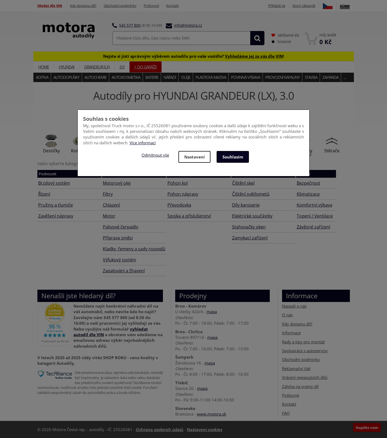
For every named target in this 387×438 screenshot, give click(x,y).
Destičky (51, 151)
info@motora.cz (188, 25)
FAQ (286, 413)
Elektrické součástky (252, 216)
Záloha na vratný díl (300, 386)
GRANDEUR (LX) (97, 66)
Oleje (185, 77)
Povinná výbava (245, 77)
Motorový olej (117, 183)
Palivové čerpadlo (120, 227)
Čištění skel (243, 183)
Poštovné (151, 6)
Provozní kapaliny (282, 77)
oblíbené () (285, 35)
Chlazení (111, 205)
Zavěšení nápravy (55, 216)
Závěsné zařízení (313, 227)
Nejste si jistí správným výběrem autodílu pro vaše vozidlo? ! (193, 56)
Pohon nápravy (182, 194)
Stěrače (331, 151)
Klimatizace (308, 194)
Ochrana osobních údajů (159, 429)
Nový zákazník (303, 6)
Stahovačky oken (249, 227)
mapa (211, 311)
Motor (109, 216)
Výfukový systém (119, 260)
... (344, 77)
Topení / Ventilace (315, 216)
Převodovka (179, 205)
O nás (287, 314)
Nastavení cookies (204, 429)
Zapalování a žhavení (124, 271)
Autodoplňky (66, 77)
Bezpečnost (308, 183)
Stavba (311, 77)
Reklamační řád (296, 368)
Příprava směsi (118, 238)
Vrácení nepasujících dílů (304, 377)
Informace (291, 332)
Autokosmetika (126, 77)
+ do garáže (145, 66)
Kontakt (172, 6)
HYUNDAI (66, 66)
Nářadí (169, 77)
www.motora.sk (211, 414)
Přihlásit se (276, 6)
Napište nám (367, 427)
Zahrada (330, 77)
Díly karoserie (246, 205)
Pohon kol (177, 183)
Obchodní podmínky (120, 6)
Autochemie (95, 77)
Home (43, 66)
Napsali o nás (294, 306)
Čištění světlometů (250, 194)
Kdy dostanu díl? (83, 6)
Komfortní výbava (314, 205)
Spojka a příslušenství (189, 216)
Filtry (108, 194)
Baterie (151, 77)
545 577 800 (129, 25)
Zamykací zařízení (250, 238)
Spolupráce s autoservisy (305, 350)
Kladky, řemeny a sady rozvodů (134, 249)
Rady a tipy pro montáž (303, 341)
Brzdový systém (54, 183)
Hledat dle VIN (49, 6)
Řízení (44, 194)
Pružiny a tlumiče (55, 205)
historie (281, 41)
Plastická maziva (211, 77)
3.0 (121, 66)
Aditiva (42, 77)
